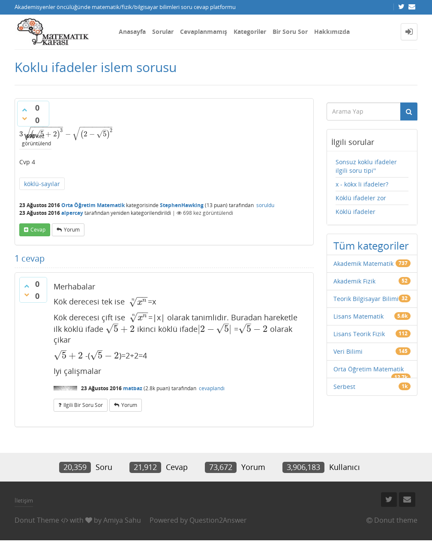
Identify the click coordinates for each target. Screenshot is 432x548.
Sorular (163, 31)
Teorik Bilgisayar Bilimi (366, 299)
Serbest (344, 386)
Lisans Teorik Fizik (359, 334)
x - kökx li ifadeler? (362, 184)
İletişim (24, 500)
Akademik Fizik (354, 281)
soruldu (265, 205)
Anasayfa (132, 31)
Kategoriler (250, 31)
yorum (72, 229)
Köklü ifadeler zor (361, 198)
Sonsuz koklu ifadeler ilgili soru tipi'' (366, 166)
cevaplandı (212, 388)
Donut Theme (37, 520)
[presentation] (66, 134)
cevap (37, 229)
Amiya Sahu (122, 520)
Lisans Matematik (358, 316)
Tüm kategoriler (371, 245)
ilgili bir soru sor (83, 405)
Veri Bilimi (348, 351)
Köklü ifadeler (355, 212)
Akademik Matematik (363, 263)
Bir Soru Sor (290, 31)
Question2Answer (218, 520)
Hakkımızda (332, 31)
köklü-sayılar (42, 184)
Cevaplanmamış (203, 31)
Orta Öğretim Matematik (93, 205)
